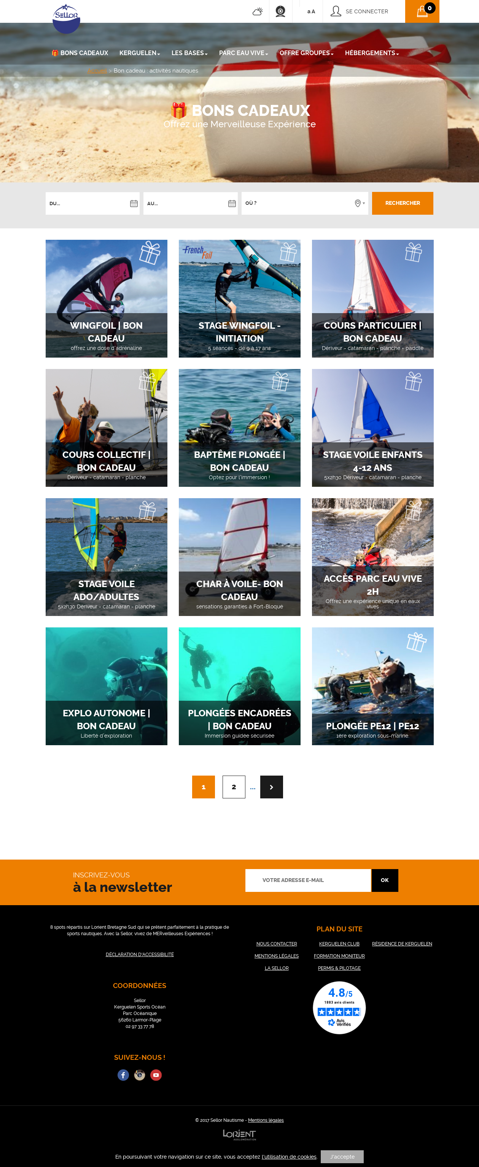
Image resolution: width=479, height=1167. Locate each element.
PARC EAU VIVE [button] (243, 53)
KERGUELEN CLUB (339, 944)
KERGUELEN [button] (139, 53)
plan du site (340, 929)
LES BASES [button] (190, 53)
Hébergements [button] (372, 53)
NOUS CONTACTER (276, 944)
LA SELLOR (277, 968)
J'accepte (342, 1157)
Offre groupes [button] (307, 53)
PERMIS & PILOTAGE (339, 968)
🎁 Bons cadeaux (79, 53)
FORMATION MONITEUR (339, 956)
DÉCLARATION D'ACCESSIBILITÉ (140, 954)
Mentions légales (266, 1120)
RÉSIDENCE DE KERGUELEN (402, 944)
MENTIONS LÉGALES (277, 956)
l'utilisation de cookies (289, 1157)
